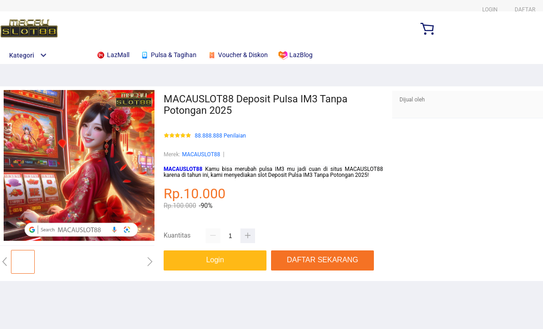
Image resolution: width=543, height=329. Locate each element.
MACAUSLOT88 (201, 154)
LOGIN (490, 9)
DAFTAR (525, 9)
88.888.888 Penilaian (220, 136)
